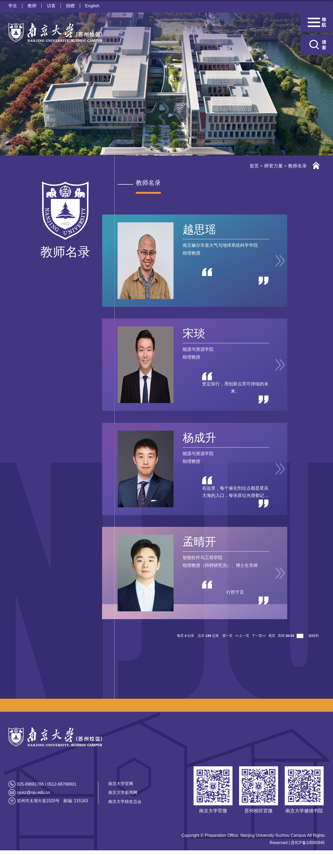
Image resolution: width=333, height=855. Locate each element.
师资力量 (273, 166)
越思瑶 (197, 229)
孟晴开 (197, 545)
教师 (32, 5)
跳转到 (314, 640)
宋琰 (191, 334)
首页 (254, 166)
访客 (51, 5)
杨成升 (197, 440)
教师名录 (297, 166)
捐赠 (71, 5)
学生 (12, 5)
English (93, 5)
